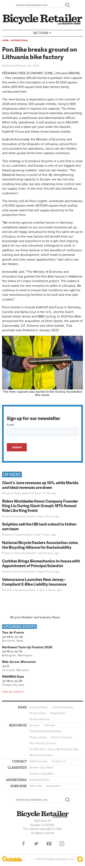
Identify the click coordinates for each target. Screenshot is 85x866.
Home (5, 40)
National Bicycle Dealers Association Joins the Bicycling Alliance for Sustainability (40, 545)
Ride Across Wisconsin (19, 662)
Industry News (24, 534)
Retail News (57, 713)
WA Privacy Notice (40, 755)
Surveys (34, 725)
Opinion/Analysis (62, 707)
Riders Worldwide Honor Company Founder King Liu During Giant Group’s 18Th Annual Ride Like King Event (40, 505)
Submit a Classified (41, 773)
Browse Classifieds (41, 767)
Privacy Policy (38, 737)
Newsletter (53, 786)
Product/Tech (37, 713)
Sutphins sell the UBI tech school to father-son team (39, 526)
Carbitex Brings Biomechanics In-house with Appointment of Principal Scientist (41, 563)
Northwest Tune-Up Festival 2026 (27, 647)
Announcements (25, 516)
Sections (42, 33)
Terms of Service (61, 737)
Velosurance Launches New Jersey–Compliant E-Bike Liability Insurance (34, 582)
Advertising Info (39, 780)
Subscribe (35, 786)
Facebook (23, 843)
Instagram (61, 843)
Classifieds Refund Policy (45, 731)
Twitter (36, 843)
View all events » (13, 691)
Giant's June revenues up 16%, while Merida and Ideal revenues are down (40, 485)
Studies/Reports (39, 719)
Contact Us (59, 761)
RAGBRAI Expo (13, 677)
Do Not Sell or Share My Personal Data (54, 749)
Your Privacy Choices (42, 743)
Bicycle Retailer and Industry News (35, 617)
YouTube (49, 843)
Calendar (49, 725)
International (19, 40)
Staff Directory (38, 761)
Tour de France (13, 632)
